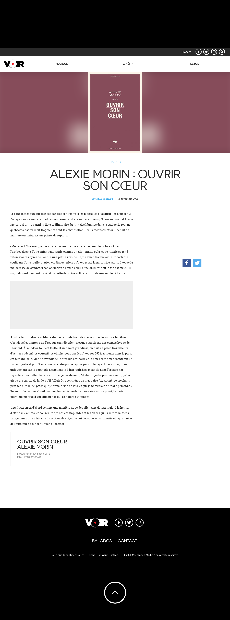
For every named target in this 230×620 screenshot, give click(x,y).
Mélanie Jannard (102, 198)
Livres (115, 162)
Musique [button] (61, 65)
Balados (102, 540)
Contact (127, 540)
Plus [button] (186, 51)
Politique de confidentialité (67, 555)
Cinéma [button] (128, 65)
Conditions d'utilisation (103, 555)
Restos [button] (194, 65)
